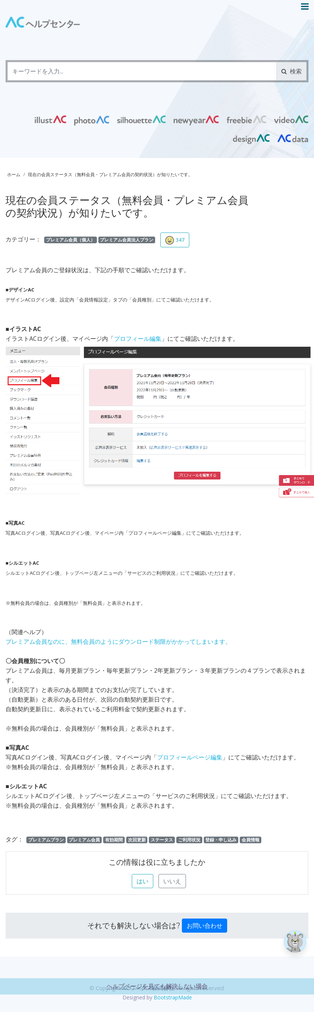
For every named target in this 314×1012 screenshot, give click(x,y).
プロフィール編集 (137, 338)
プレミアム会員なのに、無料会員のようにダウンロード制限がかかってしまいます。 (118, 641)
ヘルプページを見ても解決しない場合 (157, 1003)
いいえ (172, 881)
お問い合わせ (204, 926)
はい (142, 881)
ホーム (13, 174)
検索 (291, 71)
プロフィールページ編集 (189, 757)
